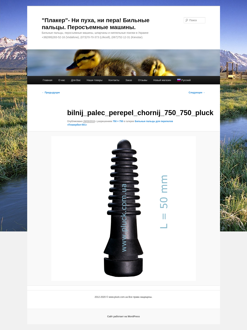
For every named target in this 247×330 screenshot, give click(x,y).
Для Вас (76, 80)
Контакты (114, 80)
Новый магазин (162, 80)
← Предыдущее (51, 92)
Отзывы (142, 80)
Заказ (128, 80)
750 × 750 (118, 121)
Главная (47, 80)
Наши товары (95, 80)
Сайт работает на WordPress (123, 316)
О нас (61, 80)
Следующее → (197, 92)
